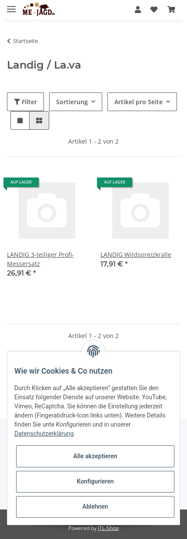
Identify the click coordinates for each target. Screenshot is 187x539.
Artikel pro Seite (138, 102)
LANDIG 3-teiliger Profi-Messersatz (40, 259)
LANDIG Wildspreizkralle (135, 254)
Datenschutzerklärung (43, 433)
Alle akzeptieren (95, 456)
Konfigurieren (95, 481)
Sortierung (72, 102)
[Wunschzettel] (154, 9)
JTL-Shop (108, 528)
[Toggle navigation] (11, 5)
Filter (25, 102)
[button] (138, 9)
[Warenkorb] (171, 9)
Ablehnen (95, 506)
